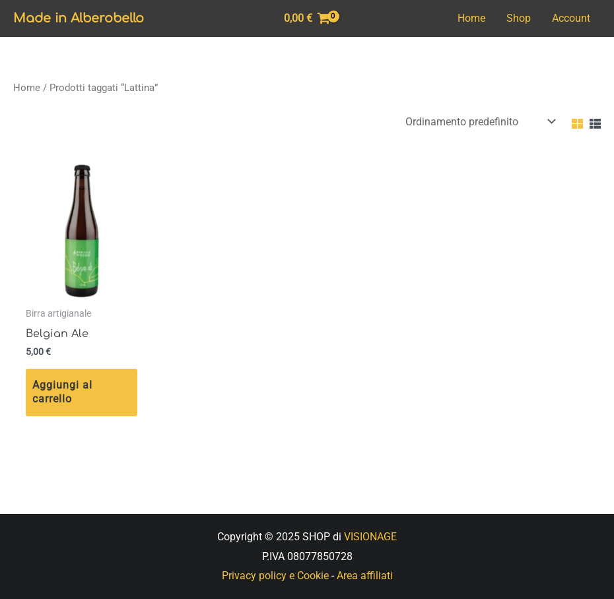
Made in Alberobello (78, 18)
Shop (518, 18)
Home (471, 18)
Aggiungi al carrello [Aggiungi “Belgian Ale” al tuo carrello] (62, 392)
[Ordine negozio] (478, 122)
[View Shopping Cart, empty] (307, 18)
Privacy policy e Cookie (275, 575)
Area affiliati (365, 575)
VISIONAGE (370, 536)
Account (571, 18)
